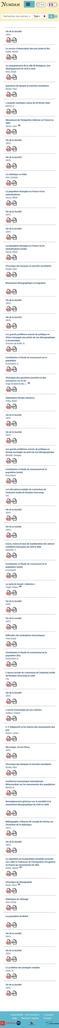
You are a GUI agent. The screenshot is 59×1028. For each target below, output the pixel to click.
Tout (36, 16)
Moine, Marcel (12, 868)
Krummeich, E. (12, 363)
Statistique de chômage (17, 899)
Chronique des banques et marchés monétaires (28, 266)
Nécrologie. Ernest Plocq (18, 747)
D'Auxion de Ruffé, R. (15, 343)
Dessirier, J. (11, 550)
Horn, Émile (11, 72)
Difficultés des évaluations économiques (25, 635)
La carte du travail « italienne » (20, 584)
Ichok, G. (10, 970)
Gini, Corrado (12, 177)
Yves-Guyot (11, 638)
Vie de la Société (14, 31)
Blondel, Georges (13, 455)
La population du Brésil (17, 916)
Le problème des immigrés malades (23, 967)
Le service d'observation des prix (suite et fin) (28, 48)
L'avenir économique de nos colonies (24, 710)
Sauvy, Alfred (11, 197)
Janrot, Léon (11, 126)
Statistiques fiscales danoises (20, 398)
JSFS (8, 34)
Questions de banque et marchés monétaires (27, 86)
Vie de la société (13, 527)
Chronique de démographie (19, 882)
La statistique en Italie (16, 174)
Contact (47, 1018)
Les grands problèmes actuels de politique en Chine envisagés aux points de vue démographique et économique (30, 337)
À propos (48, 1015)
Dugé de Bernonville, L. (16, 384)
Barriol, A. (10, 106)
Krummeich (11, 475)
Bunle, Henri (11, 885)
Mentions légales (30, 1018)
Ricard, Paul (11, 89)
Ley (7, 495)
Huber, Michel (12, 51)
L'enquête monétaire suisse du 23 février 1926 (28, 103)
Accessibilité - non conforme (24, 1015)
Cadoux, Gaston (13, 713)
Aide (14, 1018)
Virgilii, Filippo (12, 587)
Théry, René (11, 401)
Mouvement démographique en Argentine (26, 283)
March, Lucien (12, 733)
